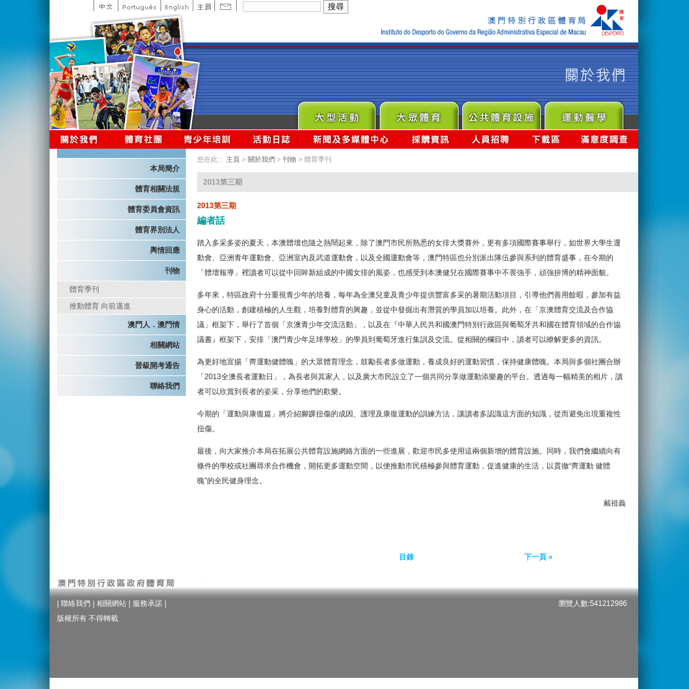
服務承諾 (147, 603)
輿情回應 (165, 250)
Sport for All (418, 112)
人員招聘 (490, 139)
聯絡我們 (165, 386)
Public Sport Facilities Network (501, 112)
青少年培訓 (207, 139)
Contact (225, 5)
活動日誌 (272, 139)
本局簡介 (165, 168)
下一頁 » (538, 557)
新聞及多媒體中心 (351, 139)
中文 (106, 5)
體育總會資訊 (143, 139)
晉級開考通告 (157, 365)
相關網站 (165, 345)
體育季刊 (84, 289)
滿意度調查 (604, 139)
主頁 (203, 5)
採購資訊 (430, 139)
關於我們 (81, 139)
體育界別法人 (157, 230)
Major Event (336, 112)
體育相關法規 (157, 189)
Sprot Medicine (583, 112)
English (176, 5)
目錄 (406, 557)
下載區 (545, 139)
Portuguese (139, 5)
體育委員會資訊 (154, 209)
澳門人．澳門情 (154, 324)
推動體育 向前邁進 (100, 306)
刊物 (172, 270)
